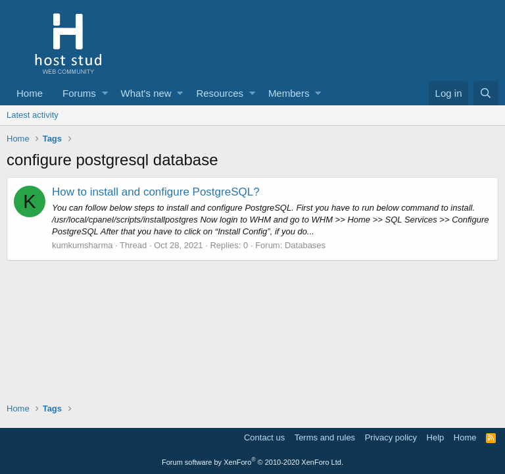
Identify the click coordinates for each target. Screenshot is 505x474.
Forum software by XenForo (252, 462)
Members (289, 93)
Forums (79, 93)
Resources (219, 93)
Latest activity (33, 115)
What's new (146, 93)
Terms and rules (325, 437)
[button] (105, 93)
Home (29, 93)
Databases (305, 245)
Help (436, 437)
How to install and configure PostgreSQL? (156, 192)
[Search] (485, 93)
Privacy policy (391, 437)
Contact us (264, 437)
